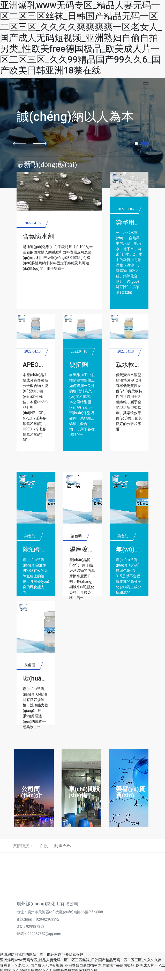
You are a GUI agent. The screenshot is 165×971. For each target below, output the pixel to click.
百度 (44, 845)
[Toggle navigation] (146, 84)
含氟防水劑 (38, 236)
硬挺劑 (78, 364)
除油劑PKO (38, 549)
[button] (20, 144)
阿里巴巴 (62, 845)
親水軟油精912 (137, 364)
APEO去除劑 (40, 364)
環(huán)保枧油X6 (48, 678)
